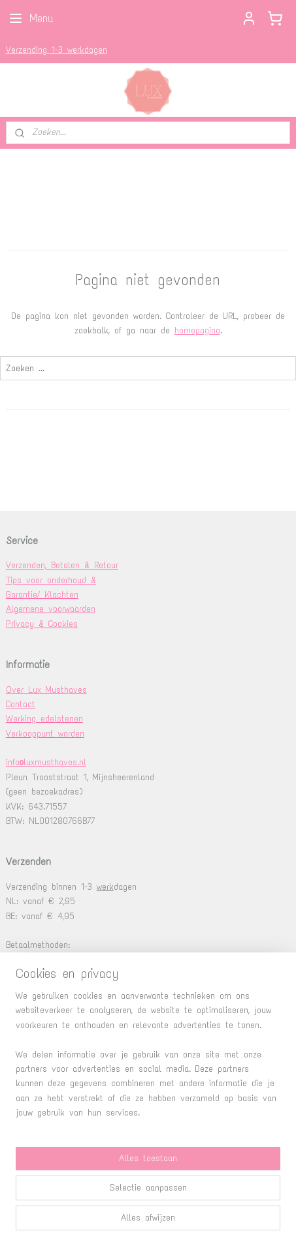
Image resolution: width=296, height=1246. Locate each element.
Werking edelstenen (44, 718)
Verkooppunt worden (45, 733)
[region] (148, 1060)
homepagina (197, 330)
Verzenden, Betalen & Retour (62, 565)
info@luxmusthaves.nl (46, 762)
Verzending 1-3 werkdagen (56, 49)
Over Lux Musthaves (46, 689)
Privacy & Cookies (42, 624)
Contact (20, 704)
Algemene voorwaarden (50, 609)
